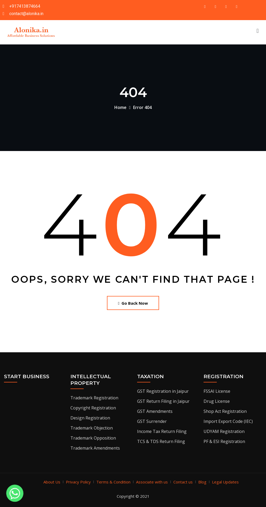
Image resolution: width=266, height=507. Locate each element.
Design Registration (90, 418)
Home (120, 107)
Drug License (217, 401)
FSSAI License (217, 391)
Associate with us (152, 482)
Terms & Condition (113, 482)
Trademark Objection (91, 428)
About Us (51, 482)
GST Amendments (155, 411)
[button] (258, 30)
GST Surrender (152, 421)
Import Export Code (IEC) (228, 421)
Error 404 (142, 107)
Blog (202, 482)
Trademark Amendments (95, 448)
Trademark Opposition (93, 438)
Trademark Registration (94, 398)
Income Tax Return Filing (162, 431)
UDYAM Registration (224, 431)
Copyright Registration (93, 408)
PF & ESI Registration (224, 441)
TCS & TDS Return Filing (161, 441)
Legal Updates (225, 482)
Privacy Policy (78, 482)
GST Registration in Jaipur (163, 391)
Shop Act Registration (225, 411)
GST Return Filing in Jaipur (163, 401)
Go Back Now (133, 303)
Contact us (183, 482)
